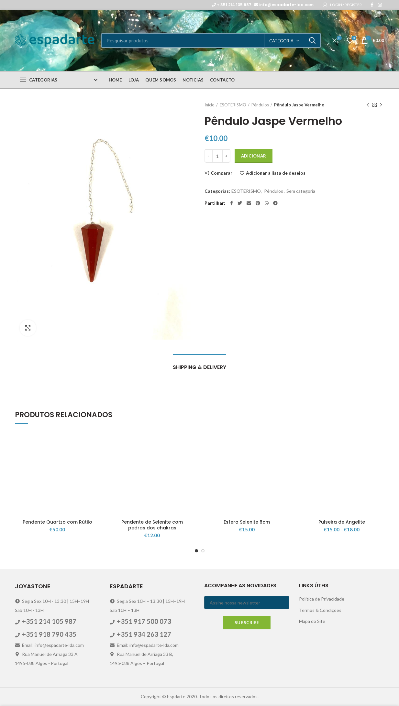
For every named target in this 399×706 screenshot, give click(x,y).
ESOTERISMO (233, 104)
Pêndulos (260, 104)
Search (312, 40)
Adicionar (253, 155)
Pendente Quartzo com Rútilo (57, 522)
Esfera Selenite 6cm (247, 522)
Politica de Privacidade (321, 599)
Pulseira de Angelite (341, 522)
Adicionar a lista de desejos (275, 173)
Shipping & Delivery (199, 367)
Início (210, 104)
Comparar (221, 173)
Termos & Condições (320, 610)
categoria (281, 40)
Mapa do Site (312, 621)
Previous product (368, 105)
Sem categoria (300, 191)
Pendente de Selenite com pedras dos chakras (152, 525)
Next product (381, 105)
